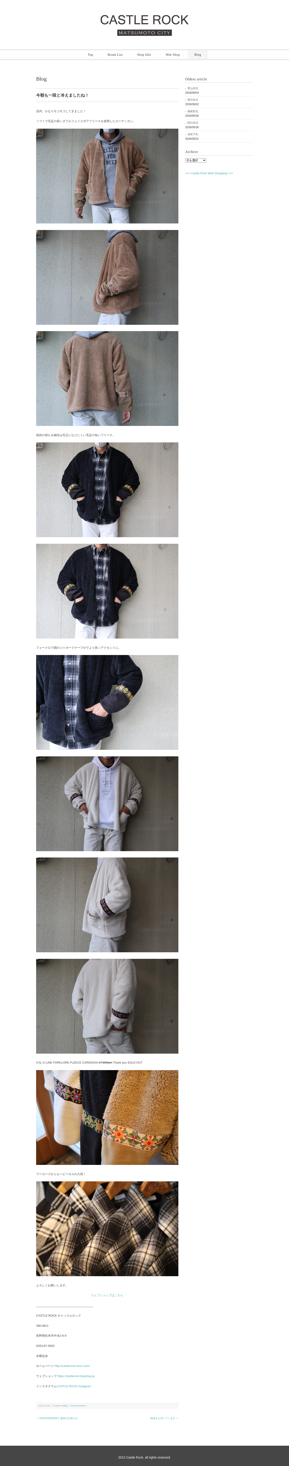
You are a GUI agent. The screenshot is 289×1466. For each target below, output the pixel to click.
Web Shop (173, 54)
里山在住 (192, 88)
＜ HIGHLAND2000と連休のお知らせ (57, 1418)
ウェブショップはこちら (107, 1295)
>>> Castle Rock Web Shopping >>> (209, 173)
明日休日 (192, 99)
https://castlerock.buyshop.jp (76, 1376)
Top (90, 54)
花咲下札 (192, 134)
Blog (197, 54)
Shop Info (144, 54)
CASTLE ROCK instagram (74, 1386)
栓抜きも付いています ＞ (164, 1418)
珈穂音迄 (192, 111)
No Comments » (79, 1405)
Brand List (115, 54)
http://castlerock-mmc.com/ (72, 1366)
